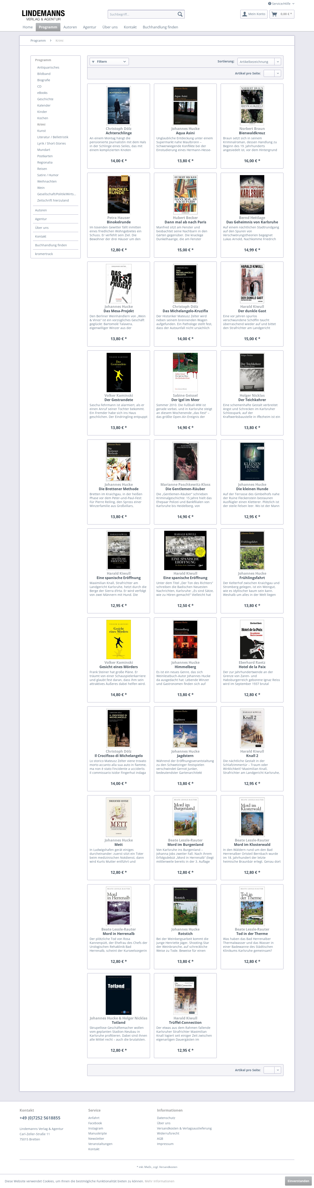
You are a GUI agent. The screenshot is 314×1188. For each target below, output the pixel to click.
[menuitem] (146, 14)
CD (39, 86)
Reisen (42, 169)
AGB (160, 1138)
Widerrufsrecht (168, 1133)
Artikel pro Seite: (248, 73)
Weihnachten (47, 181)
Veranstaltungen (100, 1144)
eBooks (42, 93)
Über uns (42, 228)
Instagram (95, 1128)
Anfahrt (93, 1118)
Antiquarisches (48, 67)
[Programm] (48, 27)
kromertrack (44, 254)
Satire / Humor (48, 175)
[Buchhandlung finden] (160, 27)
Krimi (41, 124)
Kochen (42, 118)
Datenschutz (166, 1118)
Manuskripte (97, 1133)
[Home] (28, 27)
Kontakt (40, 236)
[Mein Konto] (254, 14)
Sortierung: (226, 61)
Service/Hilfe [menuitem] (279, 4)
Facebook (95, 1123)
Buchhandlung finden (51, 245)
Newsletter (96, 1138)
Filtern (99, 61)
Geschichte (45, 99)
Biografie (43, 80)
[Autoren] (70, 27)
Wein (41, 188)
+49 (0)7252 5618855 (40, 1118)
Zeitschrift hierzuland (53, 200)
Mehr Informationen (159, 1181)
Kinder (42, 112)
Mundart (43, 150)
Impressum (165, 1144)
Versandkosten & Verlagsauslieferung (184, 1128)
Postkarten (45, 156)
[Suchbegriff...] (146, 14)
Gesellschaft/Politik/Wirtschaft (57, 194)
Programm (43, 60)
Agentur (41, 219)
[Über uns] (110, 27)
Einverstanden (298, 1181)
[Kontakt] (130, 27)
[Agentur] (89, 27)
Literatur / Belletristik (52, 137)
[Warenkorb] (282, 14)
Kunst (41, 131)
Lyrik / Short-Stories (51, 143)
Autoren (41, 210)
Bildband (44, 74)
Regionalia (45, 162)
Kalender (44, 105)
